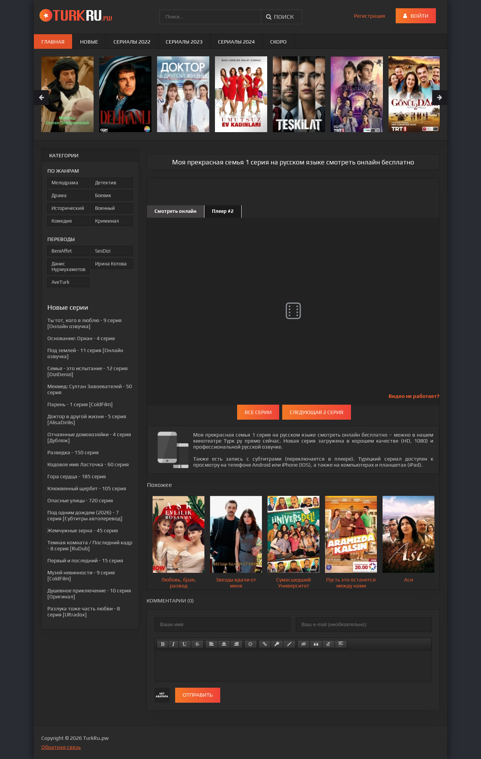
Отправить (198, 695)
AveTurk (60, 282)
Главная (53, 42)
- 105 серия (86, 488)
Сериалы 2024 (236, 42)
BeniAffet (61, 251)
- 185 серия (76, 476)
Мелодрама (64, 182)
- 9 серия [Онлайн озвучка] (84, 323)
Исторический (67, 208)
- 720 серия (80, 500)
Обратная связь (61, 747)
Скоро (278, 42)
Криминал (107, 221)
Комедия (61, 221)
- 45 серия (82, 530)
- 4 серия (81, 338)
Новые (89, 42)
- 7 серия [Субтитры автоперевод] (85, 515)
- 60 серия (88, 464)
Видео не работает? (414, 396)
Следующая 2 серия (316, 412)
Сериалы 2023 (184, 42)
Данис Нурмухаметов (68, 266)
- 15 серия (85, 560)
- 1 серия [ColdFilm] (80, 404)
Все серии (258, 412)
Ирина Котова (111, 264)
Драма (59, 195)
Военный (105, 208)
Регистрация (369, 16)
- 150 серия (73, 452)
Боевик (103, 195)
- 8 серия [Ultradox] (83, 611)
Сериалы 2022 (131, 42)
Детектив (105, 182)
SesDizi (102, 251)
